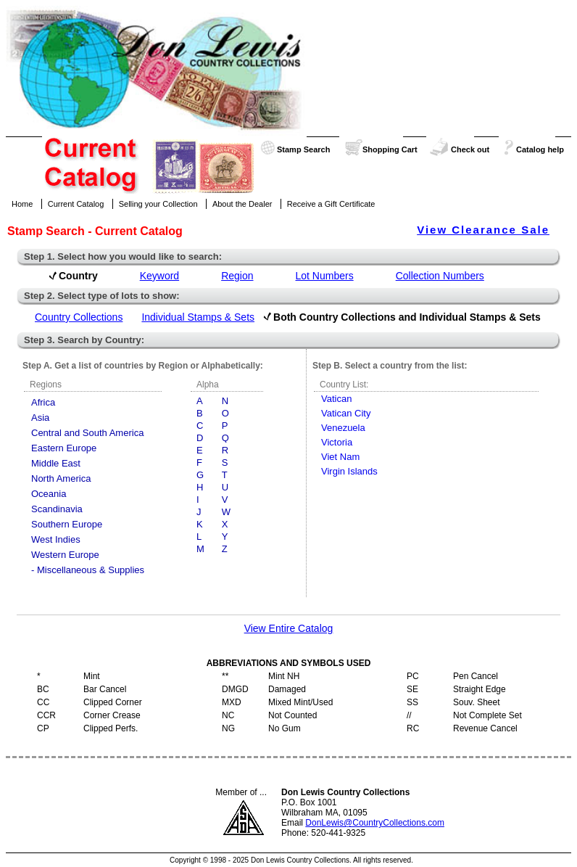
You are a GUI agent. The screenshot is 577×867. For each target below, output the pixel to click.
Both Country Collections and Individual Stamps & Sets (407, 317)
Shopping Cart (390, 149)
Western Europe (65, 554)
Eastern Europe (63, 448)
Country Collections (79, 317)
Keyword (159, 276)
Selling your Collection (158, 204)
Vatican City (345, 413)
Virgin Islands (349, 471)
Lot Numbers (325, 276)
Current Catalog (76, 204)
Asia (40, 417)
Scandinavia (57, 509)
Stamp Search (303, 149)
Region (237, 276)
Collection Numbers (440, 276)
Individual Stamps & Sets (197, 317)
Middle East (55, 463)
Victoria (336, 442)
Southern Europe (66, 524)
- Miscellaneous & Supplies (87, 569)
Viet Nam (340, 456)
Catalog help (540, 149)
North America (61, 478)
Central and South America (87, 432)
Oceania (48, 493)
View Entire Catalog (288, 628)
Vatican (336, 398)
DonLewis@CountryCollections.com (374, 823)
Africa (43, 402)
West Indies (55, 539)
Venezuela (343, 427)
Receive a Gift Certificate (331, 204)
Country (78, 276)
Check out (470, 149)
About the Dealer (242, 204)
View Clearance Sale (483, 229)
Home (22, 204)
